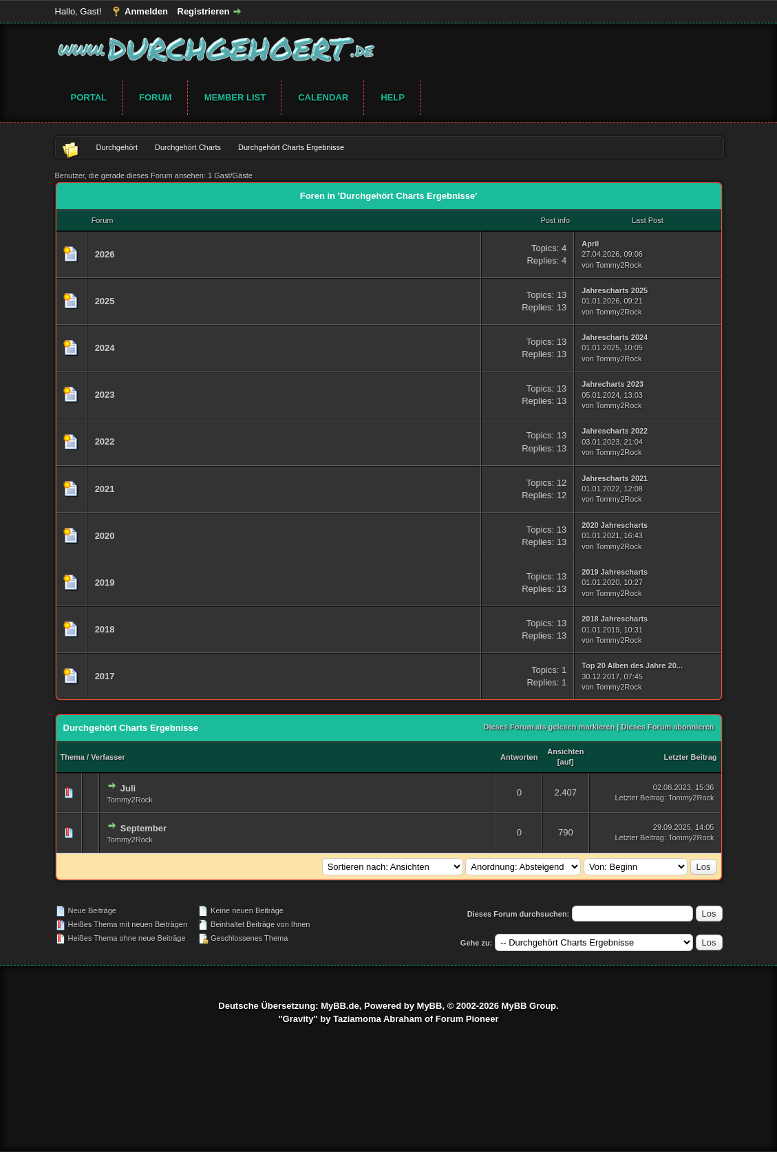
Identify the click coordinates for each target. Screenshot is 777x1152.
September (143, 828)
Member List (235, 97)
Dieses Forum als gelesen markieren (549, 727)
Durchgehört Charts (188, 147)
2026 (105, 254)
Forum (155, 97)
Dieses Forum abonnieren (667, 727)
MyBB (430, 1006)
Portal (89, 97)
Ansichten (565, 751)
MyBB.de (340, 1006)
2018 (105, 629)
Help (393, 97)
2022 (105, 441)
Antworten (518, 757)
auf (566, 762)
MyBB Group (529, 1006)
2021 (105, 489)
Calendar (323, 97)
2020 (105, 536)
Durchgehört (117, 147)
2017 (105, 676)
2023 (105, 395)
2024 (105, 348)
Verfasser (108, 757)
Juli (128, 788)
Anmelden (146, 11)
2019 (105, 582)
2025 (105, 301)
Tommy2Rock (619, 265)
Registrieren (204, 11)
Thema (73, 757)
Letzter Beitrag (689, 757)
